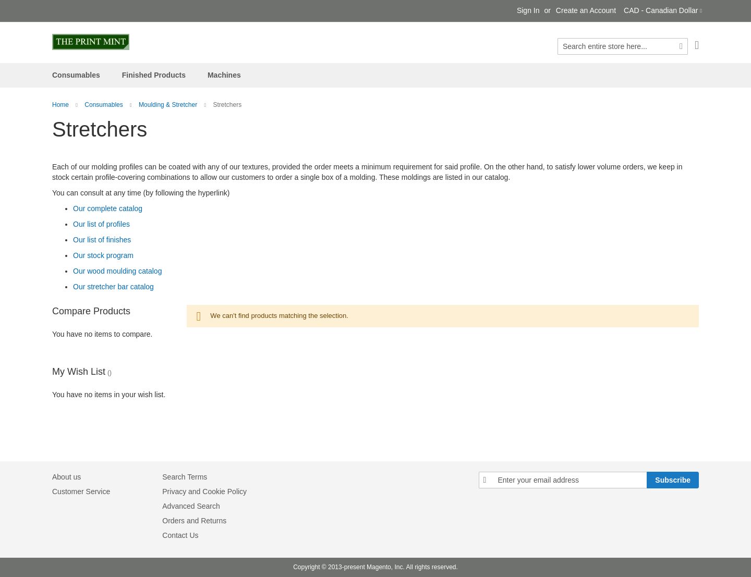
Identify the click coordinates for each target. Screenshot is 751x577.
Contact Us (180, 535)
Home (60, 104)
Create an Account (586, 10)
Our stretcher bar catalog (113, 287)
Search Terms (184, 477)
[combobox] (623, 46)
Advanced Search (191, 506)
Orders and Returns (194, 521)
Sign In (528, 10)
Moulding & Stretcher (168, 104)
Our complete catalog (107, 208)
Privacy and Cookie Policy (204, 491)
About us (66, 477)
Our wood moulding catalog (117, 271)
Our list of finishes (102, 240)
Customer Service (81, 491)
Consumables (103, 104)
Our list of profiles (101, 224)
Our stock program (103, 255)
